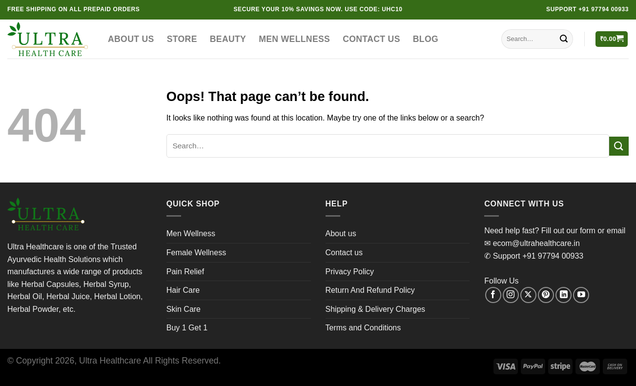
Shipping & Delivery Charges (376, 309)
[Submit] (563, 39)
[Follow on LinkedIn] (563, 295)
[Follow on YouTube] (581, 295)
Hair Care (183, 290)
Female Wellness (196, 252)
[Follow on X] (528, 295)
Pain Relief (185, 271)
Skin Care (183, 309)
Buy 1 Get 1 (187, 328)
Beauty (228, 39)
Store (182, 39)
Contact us (371, 39)
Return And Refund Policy (370, 290)
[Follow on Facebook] (493, 295)
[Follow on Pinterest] (546, 295)
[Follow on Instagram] (511, 295)
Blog (425, 39)
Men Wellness (294, 39)
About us (131, 39)
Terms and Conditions (363, 328)
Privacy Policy (350, 271)
